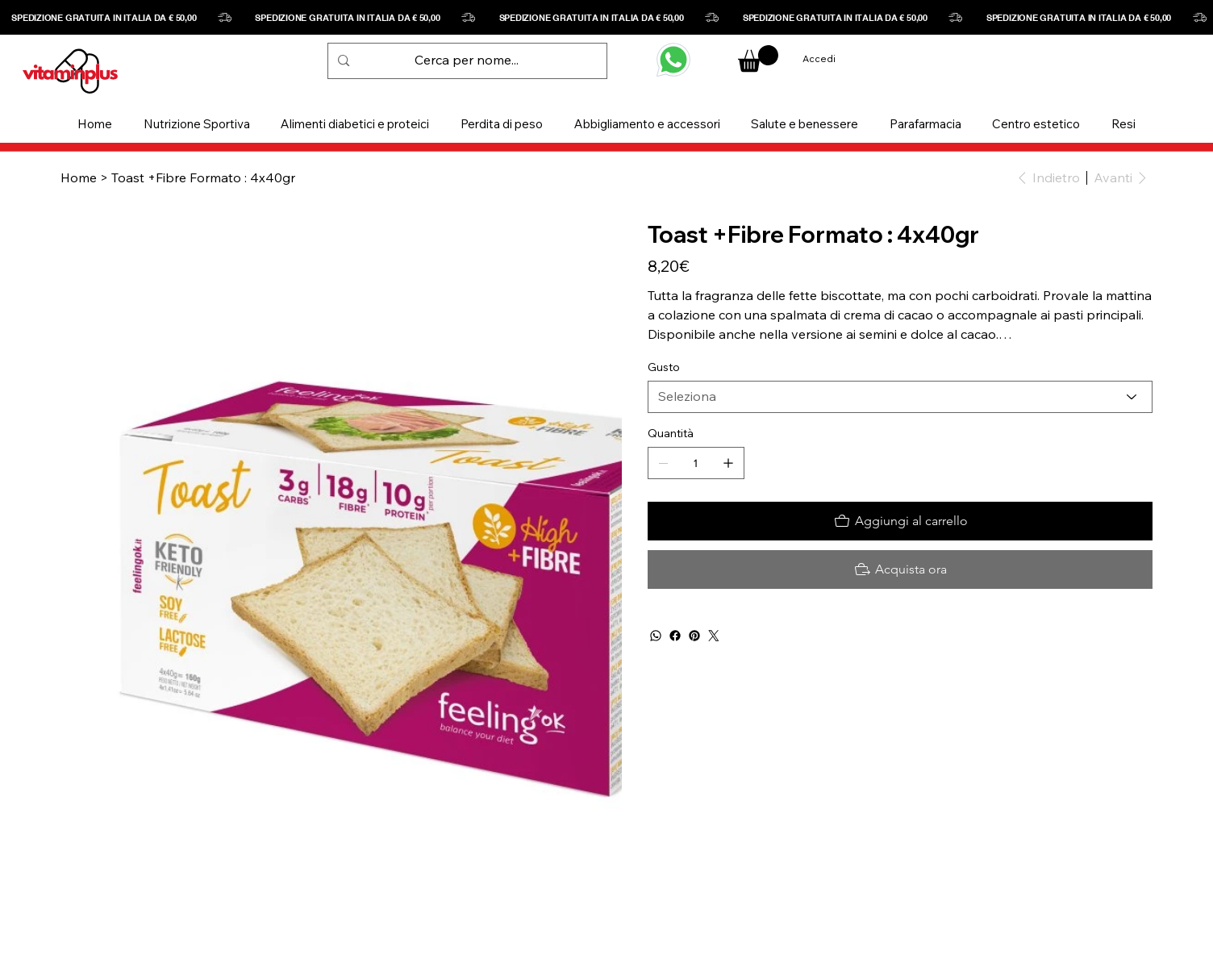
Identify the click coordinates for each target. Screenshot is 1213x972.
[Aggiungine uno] (728, 463)
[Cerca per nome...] (466, 61)
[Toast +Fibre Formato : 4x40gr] (203, 177)
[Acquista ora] (900, 569)
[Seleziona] (900, 397)
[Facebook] (675, 636)
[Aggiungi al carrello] (900, 521)
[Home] (78, 177)
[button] (197, 124)
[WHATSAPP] (673, 60)
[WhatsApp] (656, 636)
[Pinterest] (694, 636)
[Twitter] (714, 636)
